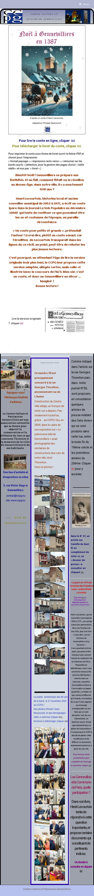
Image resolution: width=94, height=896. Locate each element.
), (61, 717)
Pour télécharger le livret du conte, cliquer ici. (47, 146)
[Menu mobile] (84, 4)
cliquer (16, 323)
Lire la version (19, 318)
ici (66, 721)
